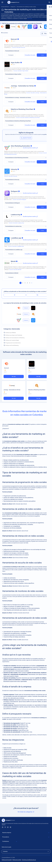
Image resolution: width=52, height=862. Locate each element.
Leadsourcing (15, 215)
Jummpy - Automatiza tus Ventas (22, 86)
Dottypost (14, 191)
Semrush (14, 39)
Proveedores (26, 837)
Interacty (14, 169)
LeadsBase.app (16, 238)
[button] (26, 50)
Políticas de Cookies (16, 859)
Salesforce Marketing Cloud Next (22, 109)
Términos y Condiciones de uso (29, 859)
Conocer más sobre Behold (15, 269)
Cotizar (42, 55)
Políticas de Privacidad (7, 859)
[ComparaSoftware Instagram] (10, 827)
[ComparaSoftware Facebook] (8, 827)
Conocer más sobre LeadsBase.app (16, 246)
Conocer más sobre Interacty (10, 176)
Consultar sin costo (30, 55)
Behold (13, 261)
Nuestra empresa (26, 833)
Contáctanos (9, 841)
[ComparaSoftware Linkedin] (2, 827)
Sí (14, 295)
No (37, 295)
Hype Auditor (15, 62)
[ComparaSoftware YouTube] (5, 827)
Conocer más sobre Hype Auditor (20, 70)
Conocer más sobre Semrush (18, 47)
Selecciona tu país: (6, 847)
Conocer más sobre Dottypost (19, 199)
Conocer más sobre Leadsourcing (16, 223)
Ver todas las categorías (26, 812)
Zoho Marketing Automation (20, 146)
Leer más (29, 18)
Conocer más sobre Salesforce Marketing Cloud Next (28, 117)
